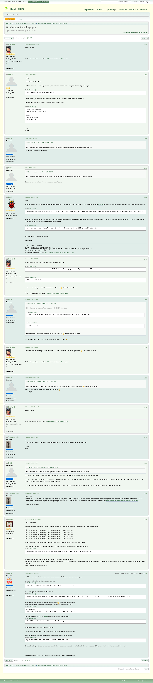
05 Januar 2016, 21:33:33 (31, 299)
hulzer (10, 74)
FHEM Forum (16, 8)
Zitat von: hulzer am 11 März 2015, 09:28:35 (40, 142)
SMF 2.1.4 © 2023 (7, 680)
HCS (10, 138)
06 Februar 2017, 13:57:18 (33, 519)
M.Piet (10, 519)
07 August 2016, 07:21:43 (31, 463)
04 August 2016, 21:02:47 (31, 437)
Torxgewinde (13, 437)
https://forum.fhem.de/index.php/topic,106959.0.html (59, 252)
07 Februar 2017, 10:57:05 (32, 573)
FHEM (111, 9)
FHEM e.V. (145, 9)
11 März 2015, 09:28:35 (31, 74)
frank (10, 197)
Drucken (145, 38)
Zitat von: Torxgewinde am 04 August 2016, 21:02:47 (43, 467)
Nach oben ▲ (146, 680)
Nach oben (8, 660)
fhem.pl (100, 204)
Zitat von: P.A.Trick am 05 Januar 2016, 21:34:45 (42, 382)
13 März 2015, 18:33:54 (31, 167)
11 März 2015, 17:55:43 (31, 138)
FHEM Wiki (133, 9)
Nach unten (9, 38)
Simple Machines (17, 680)
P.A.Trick (11, 44)
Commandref (121, 9)
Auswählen (32, 90)
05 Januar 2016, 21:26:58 (31, 258)
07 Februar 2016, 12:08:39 (32, 407)
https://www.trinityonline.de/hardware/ (57, 59)
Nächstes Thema (141, 32)
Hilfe (122, 680)
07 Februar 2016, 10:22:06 (32, 377)
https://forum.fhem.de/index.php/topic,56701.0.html (122, 500)
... (23, 38)
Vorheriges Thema (129, 32)
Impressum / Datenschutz (95, 9)
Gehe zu (120, 669)
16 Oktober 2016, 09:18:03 (32, 493)
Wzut (10, 573)
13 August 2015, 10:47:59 (31, 197)
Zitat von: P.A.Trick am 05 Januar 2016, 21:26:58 (42, 303)
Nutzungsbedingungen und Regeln (133, 680)
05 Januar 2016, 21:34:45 (31, 347)
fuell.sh (45, 616)
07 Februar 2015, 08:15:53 (32, 44)
